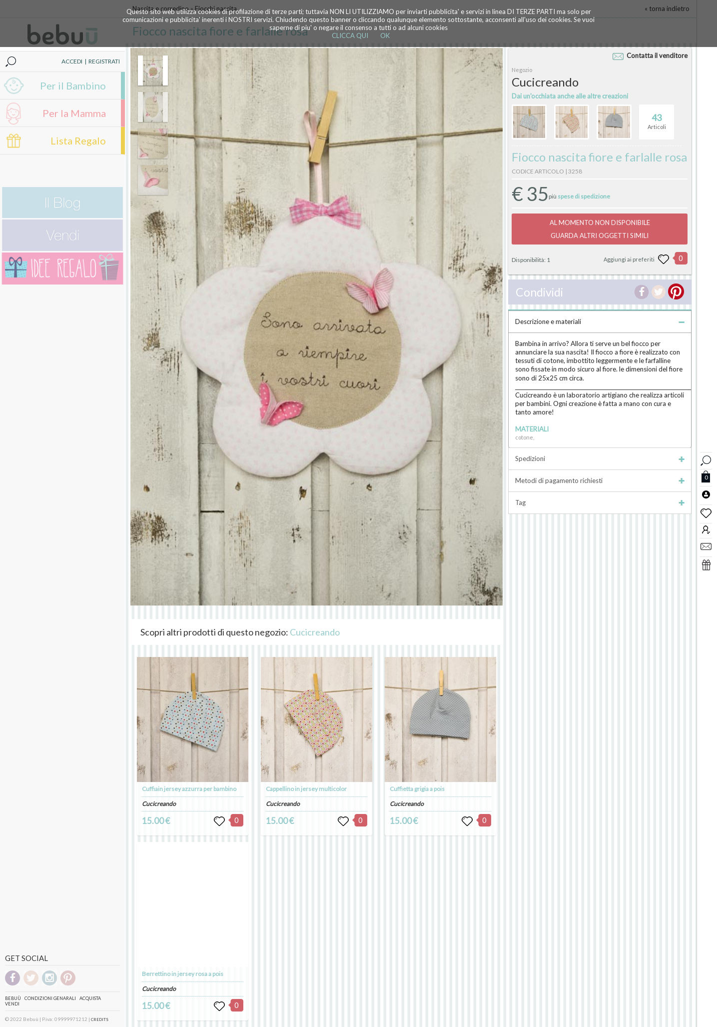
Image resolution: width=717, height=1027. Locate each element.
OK (385, 36)
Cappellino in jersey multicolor (306, 788)
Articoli (657, 117)
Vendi (12, 1003)
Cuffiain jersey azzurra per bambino (189, 788)
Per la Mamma (74, 113)
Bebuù (13, 998)
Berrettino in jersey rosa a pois (182, 974)
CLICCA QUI (350, 36)
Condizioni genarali (50, 998)
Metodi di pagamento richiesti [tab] (599, 480)
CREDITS (99, 1019)
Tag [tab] (599, 502)
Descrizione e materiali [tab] (599, 322)
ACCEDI (71, 61)
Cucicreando (315, 632)
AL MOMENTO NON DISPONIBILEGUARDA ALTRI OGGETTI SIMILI (600, 229)
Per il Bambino (73, 86)
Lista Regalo (78, 140)
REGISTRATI (104, 61)
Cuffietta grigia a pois (417, 788)
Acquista (90, 998)
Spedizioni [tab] (599, 458)
